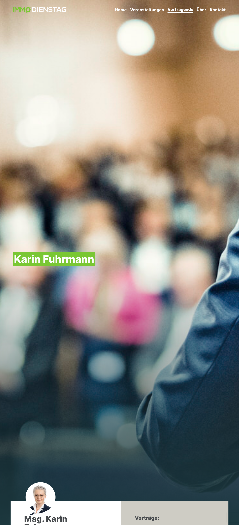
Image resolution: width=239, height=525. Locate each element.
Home (121, 9)
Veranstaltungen (147, 9)
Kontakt (218, 9)
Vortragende (180, 9)
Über (201, 9)
